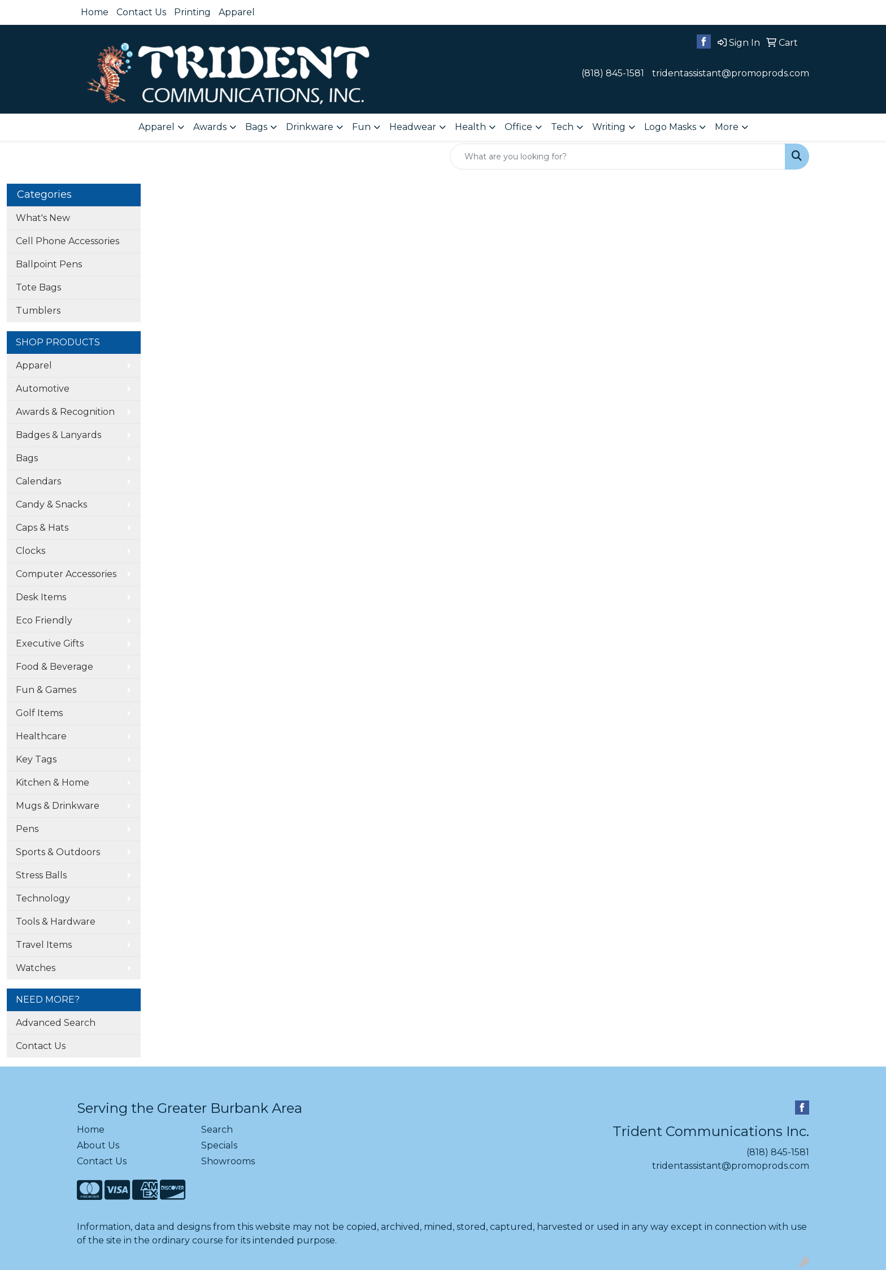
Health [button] (470, 127)
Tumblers (38, 310)
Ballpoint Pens (49, 264)
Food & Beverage (54, 666)
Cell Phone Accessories (67, 241)
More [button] (727, 127)
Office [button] (518, 127)
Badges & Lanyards (58, 435)
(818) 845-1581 (612, 73)
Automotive (43, 388)
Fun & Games (46, 689)
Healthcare (41, 736)
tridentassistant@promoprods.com (730, 73)
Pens (27, 828)
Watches (35, 968)
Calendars (38, 481)
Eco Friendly (44, 620)
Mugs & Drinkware (57, 805)
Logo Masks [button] (670, 127)
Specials (219, 1145)
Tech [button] (562, 127)
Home (94, 12)
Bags (27, 458)
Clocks (30, 550)
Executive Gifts (50, 643)
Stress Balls (41, 875)
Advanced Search (55, 1022)
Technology (43, 898)
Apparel (237, 12)
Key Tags (36, 759)
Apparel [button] (156, 127)
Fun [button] (361, 127)
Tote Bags (38, 287)
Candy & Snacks (51, 504)
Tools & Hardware (55, 921)
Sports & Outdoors (58, 852)
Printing (192, 12)
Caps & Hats (42, 527)
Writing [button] (609, 127)
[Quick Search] (617, 157)
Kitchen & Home (52, 782)
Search (217, 1129)
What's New (43, 218)
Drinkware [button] (309, 127)
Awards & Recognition (65, 411)
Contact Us (141, 12)
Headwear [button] (412, 127)
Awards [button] (210, 127)
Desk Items (41, 597)
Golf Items (39, 713)
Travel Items (44, 944)
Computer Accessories (66, 574)
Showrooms (228, 1161)
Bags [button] (256, 127)
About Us (98, 1145)
